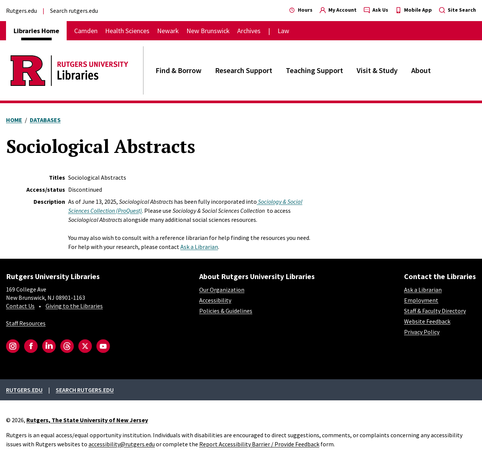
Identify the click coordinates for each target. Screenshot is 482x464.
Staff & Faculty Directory (435, 310)
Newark (168, 30)
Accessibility (215, 300)
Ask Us (376, 9)
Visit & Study (377, 70)
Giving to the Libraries (74, 306)
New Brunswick (208, 30)
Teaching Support (314, 70)
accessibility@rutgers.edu (121, 444)
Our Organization (221, 289)
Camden (86, 30)
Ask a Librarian (199, 246)
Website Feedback (427, 321)
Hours (301, 9)
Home (14, 120)
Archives (249, 30)
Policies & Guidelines (225, 310)
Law (283, 30)
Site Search (457, 9)
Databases (45, 120)
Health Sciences (127, 30)
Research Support (243, 70)
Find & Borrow (178, 70)
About (421, 70)
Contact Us (20, 306)
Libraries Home (36, 30)
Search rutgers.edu (74, 10)
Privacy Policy (421, 332)
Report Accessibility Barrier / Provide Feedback (259, 444)
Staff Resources (26, 323)
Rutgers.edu (21, 10)
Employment (421, 300)
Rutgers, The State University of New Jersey (87, 420)
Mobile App (413, 9)
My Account (338, 9)
